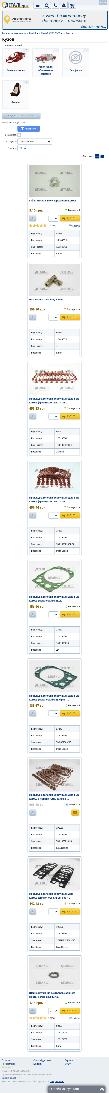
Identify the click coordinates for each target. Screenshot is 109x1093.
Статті (68, 1064)
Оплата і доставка (42, 1060)
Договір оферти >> (11, 1078)
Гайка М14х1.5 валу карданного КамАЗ (52, 200)
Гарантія (69, 1060)
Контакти (37, 1064)
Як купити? (7, 1067)
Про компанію (8, 1064)
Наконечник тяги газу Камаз (46, 299)
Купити (71, 218)
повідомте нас (57, 1081)
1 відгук (76, 226)
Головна (6, 1060)
